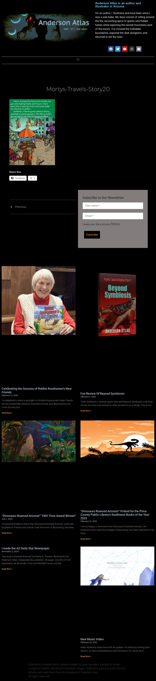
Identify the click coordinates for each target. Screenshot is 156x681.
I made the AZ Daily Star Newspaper (25, 548)
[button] (78, 59)
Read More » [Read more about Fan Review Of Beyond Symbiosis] (86, 411)
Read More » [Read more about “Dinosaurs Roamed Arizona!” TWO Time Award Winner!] (7, 533)
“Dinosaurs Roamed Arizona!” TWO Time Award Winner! (39, 516)
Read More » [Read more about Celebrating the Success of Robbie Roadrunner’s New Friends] (7, 413)
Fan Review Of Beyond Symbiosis (102, 393)
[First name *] (112, 205)
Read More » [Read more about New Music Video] (86, 656)
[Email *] (112, 215)
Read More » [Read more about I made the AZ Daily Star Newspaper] (7, 569)
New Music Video (92, 639)
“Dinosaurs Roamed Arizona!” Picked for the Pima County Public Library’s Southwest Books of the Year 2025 (114, 514)
